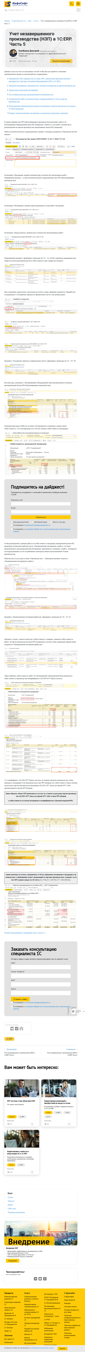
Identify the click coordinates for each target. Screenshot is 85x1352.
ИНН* (13, 930)
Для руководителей (20, 497)
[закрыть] (83, 1011)
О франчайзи (69, 1245)
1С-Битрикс (8, 1276)
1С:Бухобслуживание (52, 1251)
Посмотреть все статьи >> (48, 51)
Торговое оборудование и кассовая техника (31, 1304)
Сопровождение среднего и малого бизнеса (31, 1247)
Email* (13, 483)
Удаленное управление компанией (48, 1287)
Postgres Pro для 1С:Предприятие (10, 1271)
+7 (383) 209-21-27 (15, 10)
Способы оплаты (70, 1255)
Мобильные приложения (48, 1278)
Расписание (8, 1291)
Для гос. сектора (59, 497)
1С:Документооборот (32, 1299)
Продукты (8, 1241)
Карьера (67, 1252)
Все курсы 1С (9, 1287)
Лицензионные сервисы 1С (9, 1257)
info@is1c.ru (12, 1332)
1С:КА (67, 1061)
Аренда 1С (28, 1283)
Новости (11, 1149)
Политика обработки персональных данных (72, 1276)
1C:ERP (9, 987)
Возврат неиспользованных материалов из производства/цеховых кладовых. (38, 113)
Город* (13, 939)
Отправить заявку (20, 949)
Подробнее (12, 1209)
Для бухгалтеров (40, 497)
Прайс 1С (7, 1279)
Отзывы (7, 1306)
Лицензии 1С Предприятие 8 (10, 1262)
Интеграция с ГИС (51, 1242)
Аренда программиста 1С (30, 1287)
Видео (10, 1153)
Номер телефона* (18, 921)
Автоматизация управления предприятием (30, 1293)
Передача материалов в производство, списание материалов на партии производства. (42, 86)
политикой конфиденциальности (37, 500)
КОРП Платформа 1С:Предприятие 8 (51, 1247)
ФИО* (13, 913)
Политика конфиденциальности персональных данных (72, 1267)
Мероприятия (9, 1294)
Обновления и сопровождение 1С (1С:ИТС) (31, 1260)
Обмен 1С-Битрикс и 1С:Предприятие (52, 1272)
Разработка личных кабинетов (31, 1278)
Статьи (10, 1146)
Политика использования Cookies (69, 1283)
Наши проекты (69, 1248)
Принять (62, 1349)
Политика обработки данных (78, 1011)
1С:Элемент (8, 1267)
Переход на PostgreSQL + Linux (51, 1263)
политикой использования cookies (42, 1348)
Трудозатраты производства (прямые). (23, 90)
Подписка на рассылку (16, 1161)
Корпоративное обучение (10, 1298)
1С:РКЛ (47, 1268)
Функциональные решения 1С (10, 1246)
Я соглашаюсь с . (31, 500)
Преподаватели (10, 1303)
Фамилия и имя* (17, 475)
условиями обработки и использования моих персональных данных (42, 505)
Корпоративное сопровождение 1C (31, 1254)
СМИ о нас (12, 1157)
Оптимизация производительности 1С (52, 1257)
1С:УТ (48, 1065)
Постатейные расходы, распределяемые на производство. (31, 94)
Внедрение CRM (50, 1282)
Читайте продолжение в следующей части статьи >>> (24, 882)
